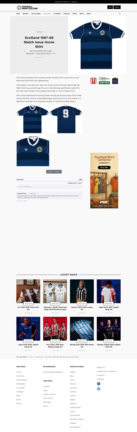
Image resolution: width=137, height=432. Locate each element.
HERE (53, 53)
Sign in (117, 7)
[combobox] (120, 14)
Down (20, 201)
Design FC (74, 2)
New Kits (28, 303)
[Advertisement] (104, 119)
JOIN (110, 7)
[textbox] (49, 186)
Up (17, 201)
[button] (49, 406)
